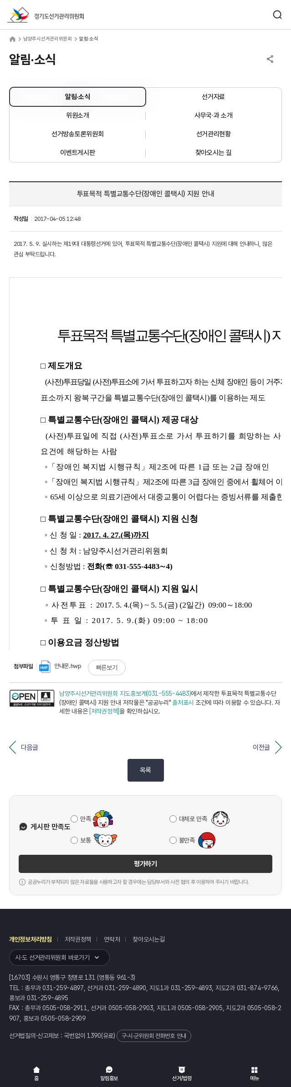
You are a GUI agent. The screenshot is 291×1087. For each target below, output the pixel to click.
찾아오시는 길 (213, 153)
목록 (145, 770)
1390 (94, 1035)
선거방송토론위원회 (77, 134)
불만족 (187, 840)
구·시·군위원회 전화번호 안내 (154, 1035)
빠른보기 (106, 667)
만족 (85, 819)
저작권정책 (78, 939)
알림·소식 (77, 97)
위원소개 (77, 115)
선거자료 (213, 97)
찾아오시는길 (148, 939)
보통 (85, 840)
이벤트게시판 (77, 153)
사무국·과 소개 (213, 115)
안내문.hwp (60, 666)
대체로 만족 (193, 819)
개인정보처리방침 (30, 939)
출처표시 (183, 702)
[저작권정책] (104, 711)
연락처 (112, 939)
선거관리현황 (213, 134)
